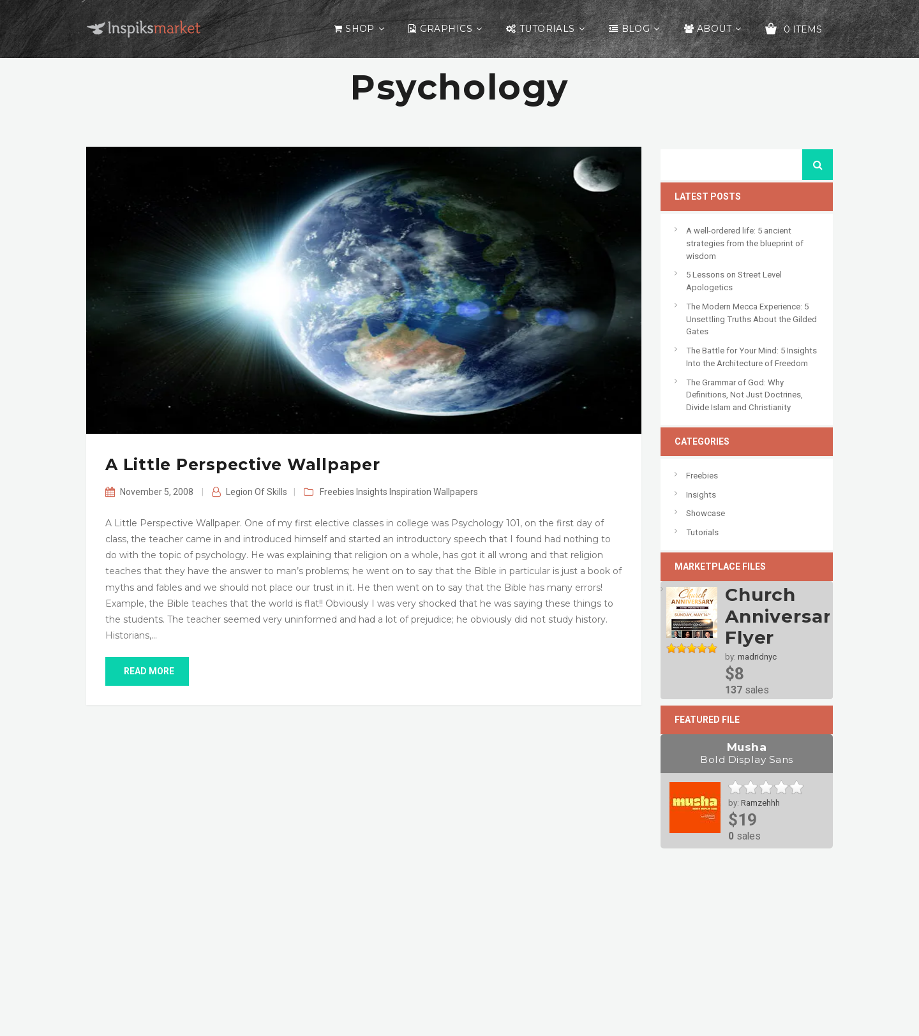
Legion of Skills (256, 492)
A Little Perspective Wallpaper (242, 464)
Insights (371, 492)
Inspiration (410, 492)
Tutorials (547, 28)
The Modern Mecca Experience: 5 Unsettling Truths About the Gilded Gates (751, 319)
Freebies (337, 492)
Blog (636, 28)
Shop (360, 28)
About (714, 28)
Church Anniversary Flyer (783, 616)
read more (147, 671)
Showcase (705, 513)
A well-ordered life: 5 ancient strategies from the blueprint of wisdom (744, 243)
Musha (746, 753)
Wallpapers (455, 492)
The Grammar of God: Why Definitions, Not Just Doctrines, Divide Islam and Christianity (744, 395)
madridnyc (757, 657)
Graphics (446, 28)
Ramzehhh (760, 803)
